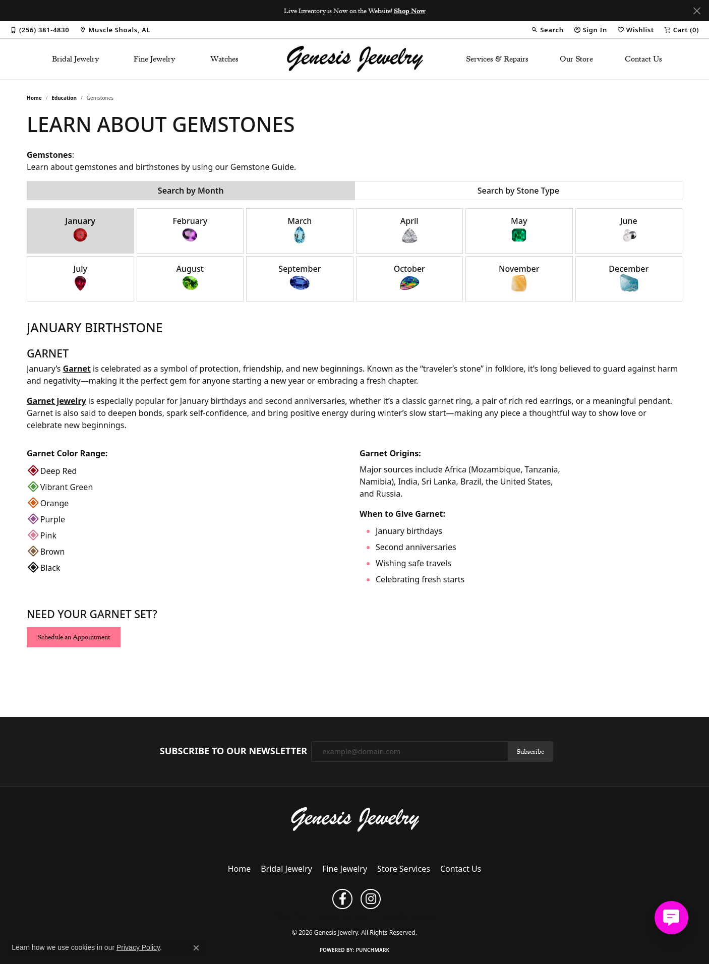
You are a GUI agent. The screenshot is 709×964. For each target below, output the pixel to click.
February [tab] (189, 230)
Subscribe (530, 751)
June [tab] (629, 230)
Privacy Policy (290, 915)
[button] (547, 29)
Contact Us (643, 59)
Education (64, 97)
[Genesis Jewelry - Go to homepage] (354, 818)
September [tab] (299, 278)
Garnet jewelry (56, 400)
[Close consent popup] (196, 948)
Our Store (576, 59)
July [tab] (80, 278)
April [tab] (409, 230)
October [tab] (409, 278)
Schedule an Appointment (73, 636)
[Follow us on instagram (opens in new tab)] (371, 899)
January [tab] (80, 230)
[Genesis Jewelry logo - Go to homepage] (354, 59)
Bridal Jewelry (75, 59)
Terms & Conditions (342, 915)
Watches (224, 59)
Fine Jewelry (154, 59)
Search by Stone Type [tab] (518, 190)
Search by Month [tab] (191, 190)
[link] (39, 29)
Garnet (77, 368)
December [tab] (628, 278)
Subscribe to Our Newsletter (233, 751)
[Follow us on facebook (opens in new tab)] (342, 899)
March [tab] (299, 230)
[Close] (696, 11)
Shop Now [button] (410, 10)
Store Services (403, 868)
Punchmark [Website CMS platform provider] (373, 949)
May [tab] (519, 230)
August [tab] (190, 278)
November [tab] (519, 278)
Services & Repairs (497, 59)
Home (34, 97)
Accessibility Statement (406, 915)
